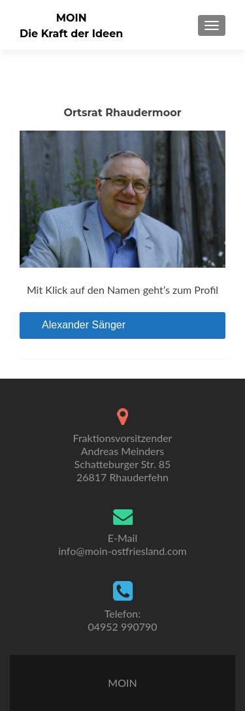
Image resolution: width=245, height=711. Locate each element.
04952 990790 (122, 626)
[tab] (122, 325)
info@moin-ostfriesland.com (122, 551)
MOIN (71, 18)
